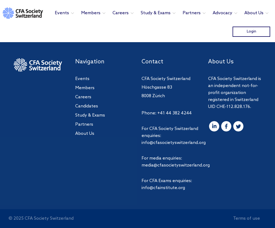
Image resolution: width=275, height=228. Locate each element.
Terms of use (246, 218)
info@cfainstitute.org (163, 187)
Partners (194, 13)
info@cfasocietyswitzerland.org (174, 142)
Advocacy (225, 13)
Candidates (86, 106)
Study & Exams (158, 13)
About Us (256, 13)
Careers (123, 13)
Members (93, 13)
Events (65, 13)
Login (251, 31)
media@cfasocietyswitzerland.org (176, 165)
